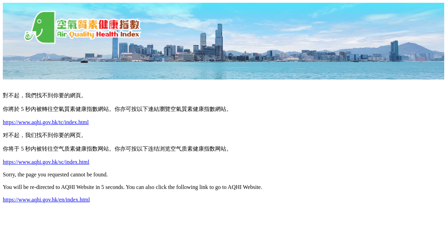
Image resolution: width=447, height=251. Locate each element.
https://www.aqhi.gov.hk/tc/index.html (46, 122)
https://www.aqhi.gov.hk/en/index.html (46, 200)
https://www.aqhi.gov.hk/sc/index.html (46, 162)
